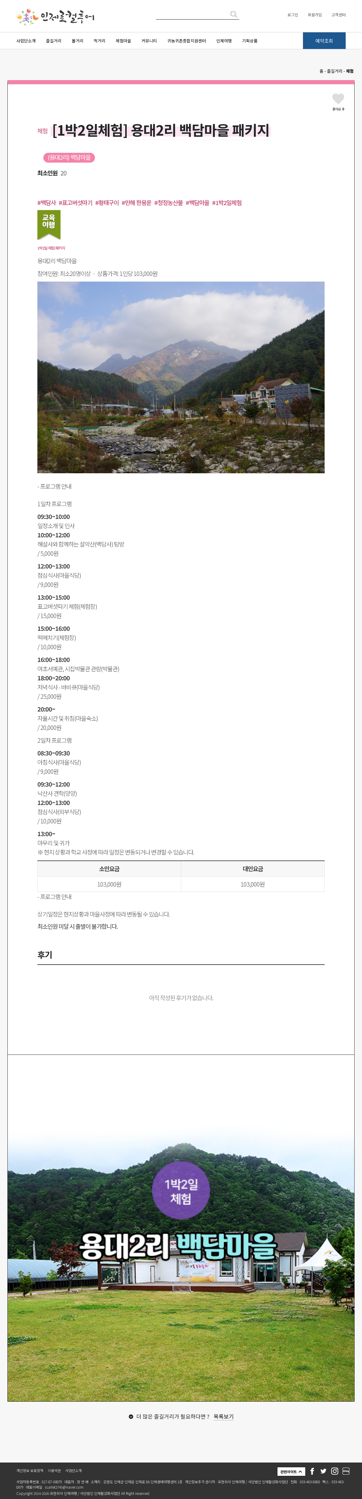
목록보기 (224, 1416)
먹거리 (99, 41)
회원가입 (315, 15)
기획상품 (250, 41)
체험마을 (123, 41)
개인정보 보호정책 (29, 1470)
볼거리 (77, 41)
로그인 (293, 15)
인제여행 (224, 41)
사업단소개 (26, 41)
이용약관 (54, 1470)
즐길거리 (53, 41)
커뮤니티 (149, 41)
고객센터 (338, 15)
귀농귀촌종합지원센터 (186, 41)
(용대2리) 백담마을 (69, 157)
